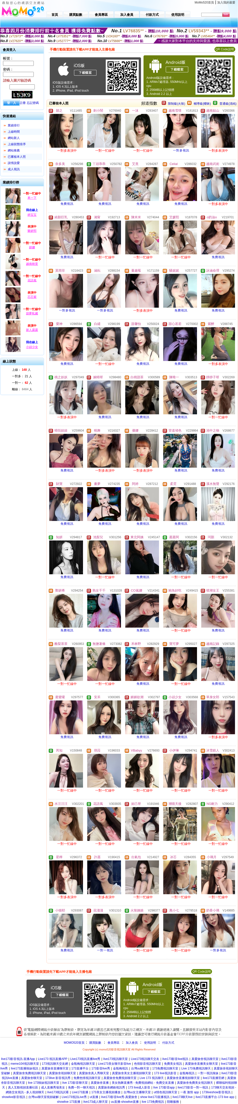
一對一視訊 (105, 950)
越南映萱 (32, 264)
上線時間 (14, 131)
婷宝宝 (32, 215)
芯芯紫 (32, 297)
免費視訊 (67, 204)
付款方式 (168, 1042)
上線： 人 (21, 370)
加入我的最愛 (226, 2)
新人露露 (32, 330)
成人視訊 (14, 169)
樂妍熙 (32, 231)
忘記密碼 (33, 103)
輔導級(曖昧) (202, 103)
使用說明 (150, 1042)
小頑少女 (32, 347)
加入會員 (132, 1042)
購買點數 (94, 1042)
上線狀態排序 (17, 144)
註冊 (23, 103)
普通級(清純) (228, 103)
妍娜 (32, 247)
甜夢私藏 (32, 313)
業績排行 (14, 125)
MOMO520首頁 (74, 1042)
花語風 (32, 280)
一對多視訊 (181, 150)
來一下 (32, 198)
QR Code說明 (225, 49)
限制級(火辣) (176, 103)
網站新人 (14, 138)
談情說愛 (14, 163)
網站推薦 (14, 150)
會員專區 (114, 1042)
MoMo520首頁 (204, 2)
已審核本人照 (17, 156)
